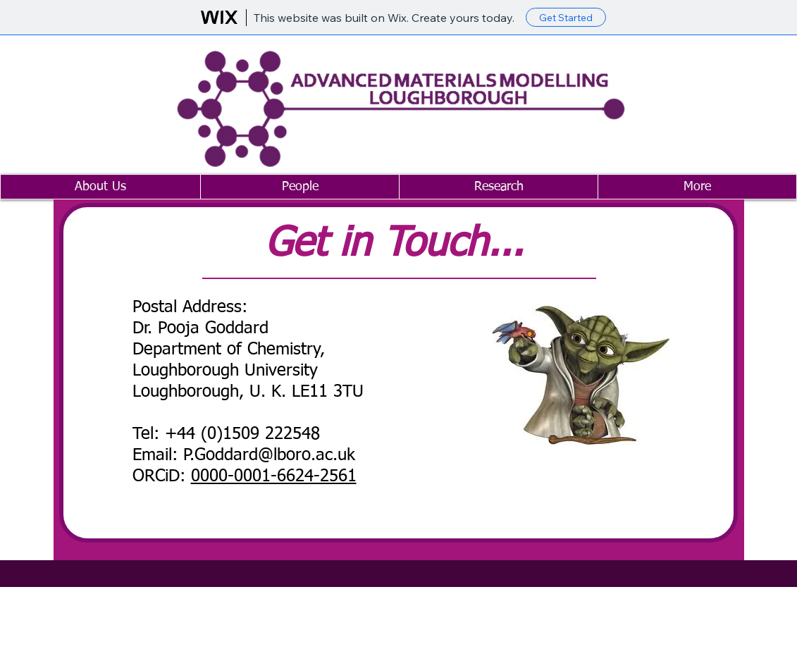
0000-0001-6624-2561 (274, 476)
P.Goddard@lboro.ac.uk (269, 455)
